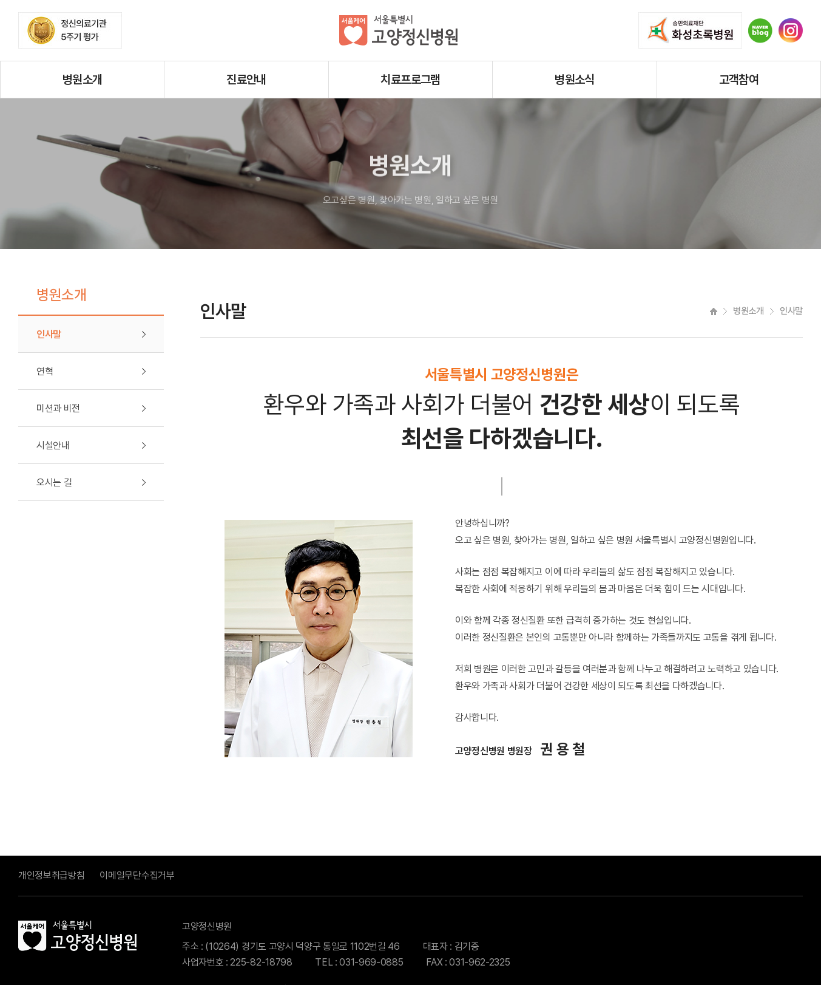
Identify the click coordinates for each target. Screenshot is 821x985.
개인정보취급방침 (51, 875)
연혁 (44, 371)
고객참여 (739, 79)
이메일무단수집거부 (137, 875)
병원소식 (575, 79)
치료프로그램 (410, 79)
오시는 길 (54, 482)
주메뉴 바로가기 (0, 0)
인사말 (48, 334)
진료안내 (246, 79)
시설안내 (53, 445)
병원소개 (83, 79)
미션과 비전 (58, 408)
